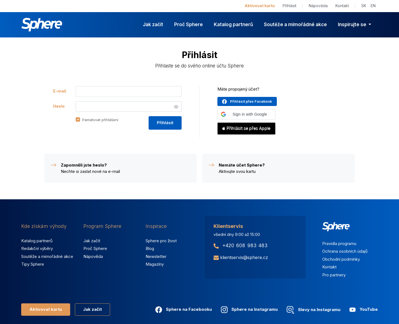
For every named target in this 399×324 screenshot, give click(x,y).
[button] (246, 114)
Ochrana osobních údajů (345, 251)
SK (363, 5)
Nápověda (318, 5)
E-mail (59, 91)
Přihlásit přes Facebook (251, 101)
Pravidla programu (339, 243)
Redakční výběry (37, 248)
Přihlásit (289, 5)
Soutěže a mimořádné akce (295, 24)
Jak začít (153, 24)
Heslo (59, 106)
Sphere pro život (161, 240)
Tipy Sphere (32, 264)
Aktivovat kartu (260, 5)
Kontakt (342, 5)
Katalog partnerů (233, 24)
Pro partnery (334, 274)
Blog (150, 248)
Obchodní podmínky (341, 259)
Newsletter (156, 256)
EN (373, 5)
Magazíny (155, 264)
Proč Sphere (188, 24)
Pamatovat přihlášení (100, 120)
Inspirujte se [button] (352, 24)
